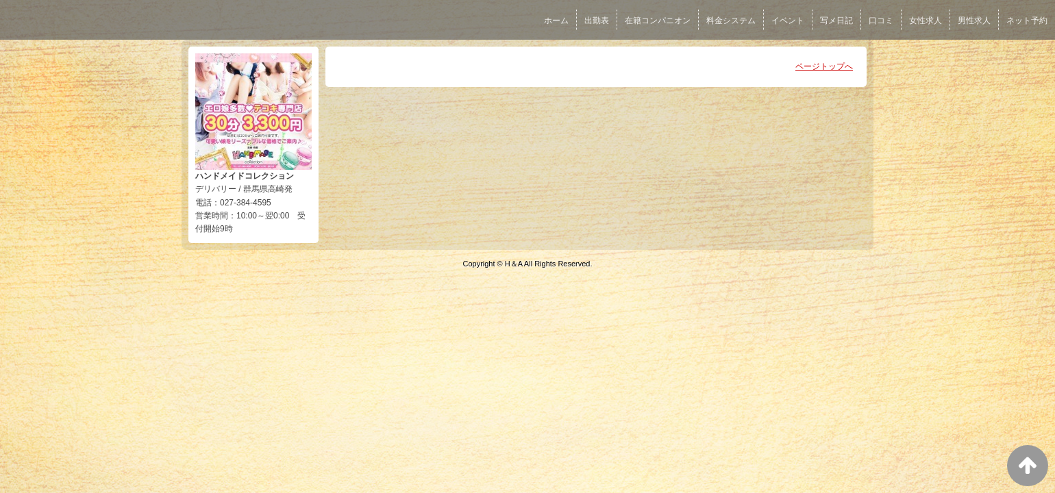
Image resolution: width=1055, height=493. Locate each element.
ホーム (556, 20)
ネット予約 (1026, 20)
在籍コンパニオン (658, 20)
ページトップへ (824, 66)
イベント (787, 20)
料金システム (731, 20)
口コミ (881, 20)
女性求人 (925, 20)
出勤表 (596, 20)
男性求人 (974, 20)
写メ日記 (836, 20)
